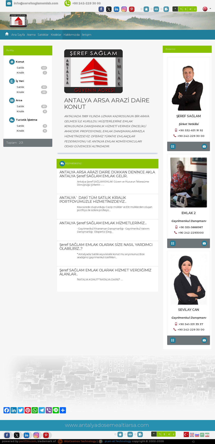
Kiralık (32, 73)
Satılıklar (43, 34)
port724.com (27, 441)
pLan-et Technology (118, 441)
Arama (31, 34)
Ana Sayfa (18, 34)
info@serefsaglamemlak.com (36, 3)
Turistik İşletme (23, 121)
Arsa (15, 101)
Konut (17, 62)
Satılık (32, 68)
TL (181, 9)
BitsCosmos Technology (78, 441)
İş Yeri (16, 81)
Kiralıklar (56, 34)
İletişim (87, 34)
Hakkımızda (71, 34)
